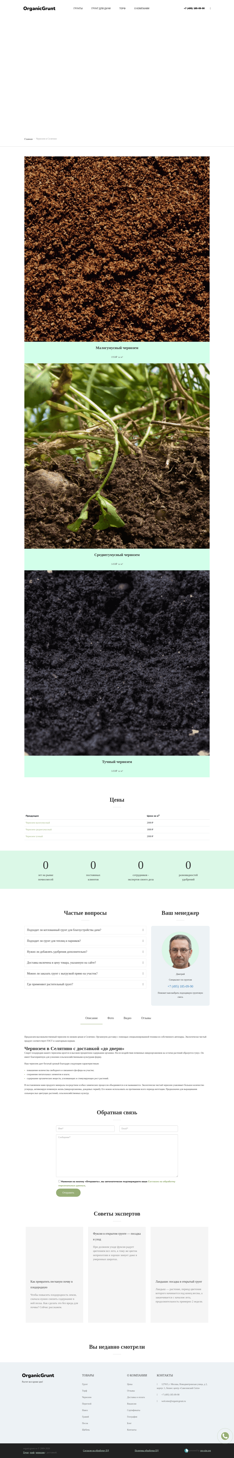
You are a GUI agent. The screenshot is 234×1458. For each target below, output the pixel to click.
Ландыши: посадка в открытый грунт (179, 1281)
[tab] (85, 930)
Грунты (78, 8)
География (132, 1417)
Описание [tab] (91, 1018)
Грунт (85, 1384)
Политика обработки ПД (146, 1450)
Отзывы (131, 1391)
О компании (141, 8)
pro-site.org (205, 1450)
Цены (129, 1384)
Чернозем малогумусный (38, 823)
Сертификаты (133, 1410)
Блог (129, 1423)
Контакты (131, 1430)
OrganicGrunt (39, 8)
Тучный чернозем (117, 762)
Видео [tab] (127, 1018)
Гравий (85, 1417)
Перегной (86, 1404)
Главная (28, 139)
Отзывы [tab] (146, 1018)
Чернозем (86, 1397)
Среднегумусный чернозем (117, 555)
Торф (122, 8)
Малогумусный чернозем (117, 348)
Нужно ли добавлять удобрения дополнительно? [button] (85, 951)
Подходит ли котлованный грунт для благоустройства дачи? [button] (85, 930)
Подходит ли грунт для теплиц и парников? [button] (85, 940)
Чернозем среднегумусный (39, 829)
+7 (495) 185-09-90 (194, 8)
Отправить (68, 1192)
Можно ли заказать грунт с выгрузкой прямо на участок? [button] (85, 973)
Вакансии (131, 1404)
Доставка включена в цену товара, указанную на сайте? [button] (85, 962)
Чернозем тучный (34, 836)
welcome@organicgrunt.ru (174, 1401)
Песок (85, 1423)
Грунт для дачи (100, 8)
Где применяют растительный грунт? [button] (85, 984)
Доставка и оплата (136, 1397)
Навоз (85, 1410)
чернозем (40, 1452)
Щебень (86, 1430)
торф (32, 1452)
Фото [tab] (110, 1018)
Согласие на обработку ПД (96, 1450)
